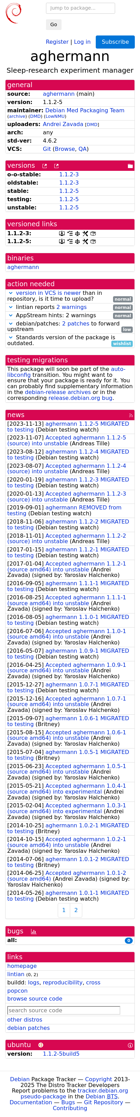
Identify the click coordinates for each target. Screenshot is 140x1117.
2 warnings (71, 307)
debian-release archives (58, 392)
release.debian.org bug (80, 398)
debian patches (28, 1028)
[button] (10, 293)
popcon (17, 990)
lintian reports (70, 307)
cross (93, 982)
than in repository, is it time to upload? (70, 296)
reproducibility (63, 982)
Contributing (70, 1108)
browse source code (34, 998)
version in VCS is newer (48, 293)
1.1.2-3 (69, 174)
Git (47, 149)
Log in (82, 41)
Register (57, 41)
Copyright (98, 1079)
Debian (20, 1079)
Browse (65, 149)
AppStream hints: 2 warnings (70, 316)
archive (17, 116)
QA (82, 149)
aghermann (59, 94)
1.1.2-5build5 (61, 1054)
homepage (22, 966)
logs (33, 982)
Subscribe (115, 42)
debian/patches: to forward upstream (70, 327)
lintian (16, 974)
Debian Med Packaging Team (84, 110)
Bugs (68, 1102)
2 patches (76, 323)
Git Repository (103, 1102)
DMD (35, 116)
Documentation (31, 1102)
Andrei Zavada (63, 124)
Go (53, 24)
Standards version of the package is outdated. (70, 341)
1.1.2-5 (69, 191)
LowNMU (55, 116)
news (16, 415)
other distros (24, 1019)
